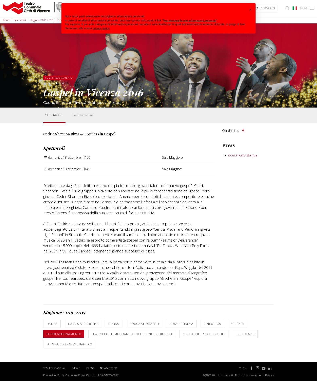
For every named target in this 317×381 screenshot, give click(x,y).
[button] (250, 9)
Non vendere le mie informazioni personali (189, 20)
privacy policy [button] (101, 28)
